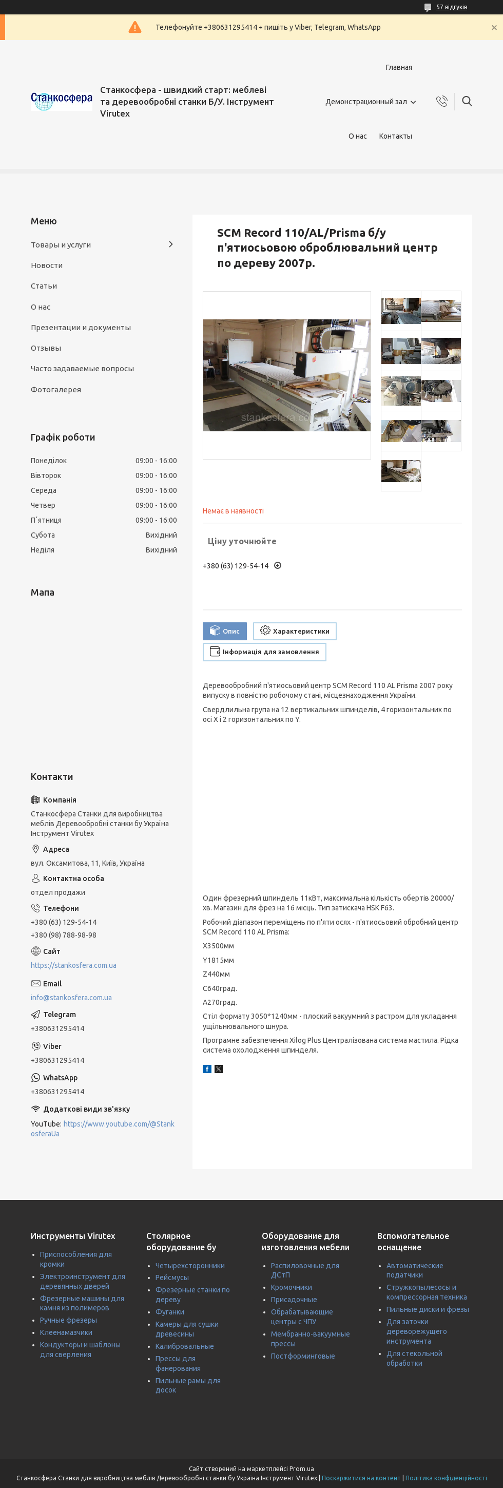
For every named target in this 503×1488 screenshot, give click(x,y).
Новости (47, 265)
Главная (399, 67)
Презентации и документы (81, 327)
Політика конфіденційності (446, 1478)
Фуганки (170, 1312)
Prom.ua (301, 1468)
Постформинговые (303, 1356)
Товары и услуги (61, 244)
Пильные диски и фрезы (427, 1309)
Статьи (44, 285)
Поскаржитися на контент (361, 1478)
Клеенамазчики (66, 1332)
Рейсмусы (172, 1277)
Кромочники (291, 1287)
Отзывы (46, 348)
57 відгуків (451, 7)
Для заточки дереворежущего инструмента (416, 1331)
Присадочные (294, 1299)
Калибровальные (185, 1346)
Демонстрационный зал (366, 102)
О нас (358, 136)
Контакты (395, 136)
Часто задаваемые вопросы (82, 368)
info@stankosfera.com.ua (71, 998)
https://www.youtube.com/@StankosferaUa (103, 1129)
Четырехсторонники (190, 1266)
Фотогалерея (56, 389)
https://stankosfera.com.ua (74, 965)
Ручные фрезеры (68, 1320)
